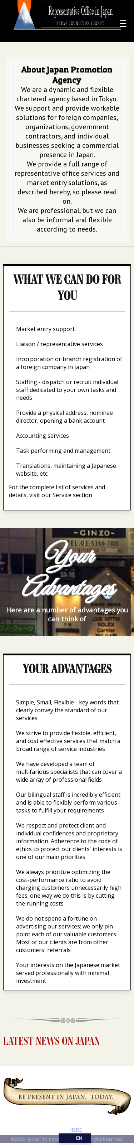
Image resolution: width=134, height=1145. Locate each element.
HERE (75, 1129)
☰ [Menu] (123, 23)
